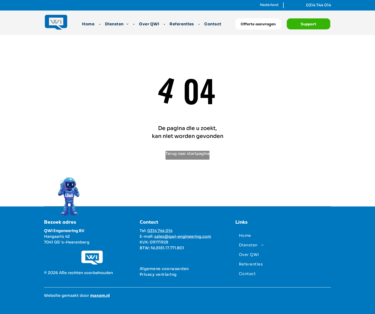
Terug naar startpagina (187, 153)
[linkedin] (163, 256)
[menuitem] (88, 24)
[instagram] (173, 256)
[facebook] (143, 256)
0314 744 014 (318, 5)
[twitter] (153, 256)
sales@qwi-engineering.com (182, 236)
